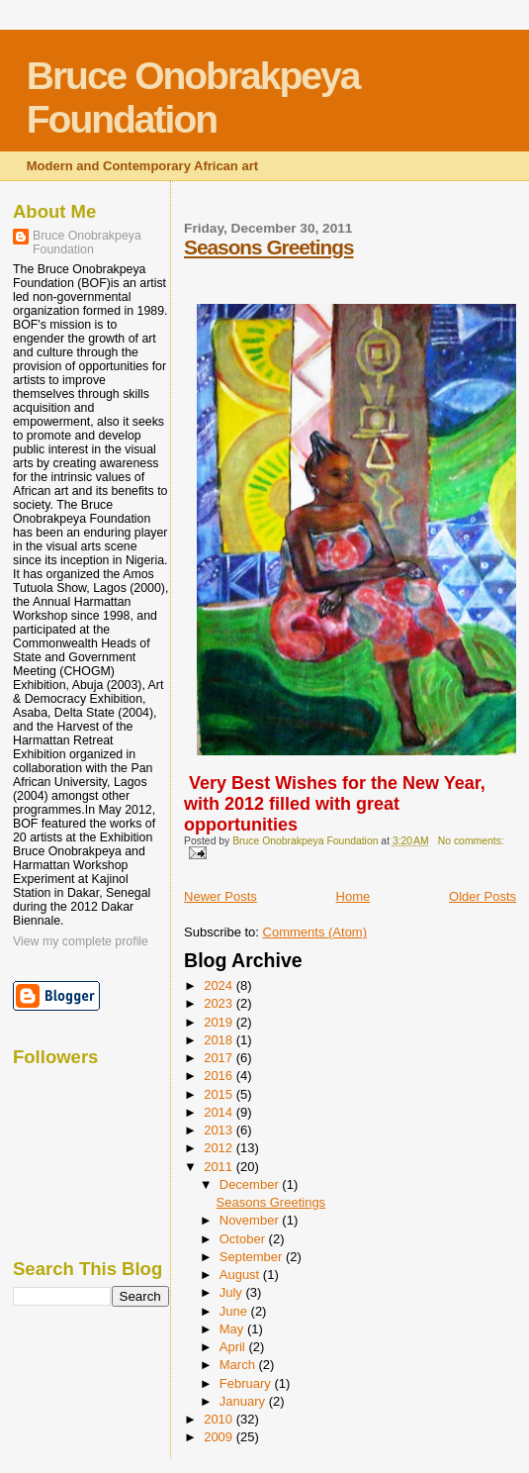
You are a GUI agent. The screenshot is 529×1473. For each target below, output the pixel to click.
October (244, 1238)
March (239, 1364)
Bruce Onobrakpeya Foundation (193, 97)
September (253, 1256)
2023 (220, 1003)
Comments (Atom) (315, 932)
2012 (220, 1147)
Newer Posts (220, 896)
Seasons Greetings (268, 247)
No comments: (471, 840)
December (251, 1184)
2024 (220, 985)
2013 (220, 1130)
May (233, 1329)
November (251, 1220)
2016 (220, 1075)
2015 (220, 1094)
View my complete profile (80, 941)
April (234, 1346)
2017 (220, 1057)
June (235, 1311)
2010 (220, 1419)
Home (353, 896)
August (241, 1274)
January (244, 1401)
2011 (220, 1166)
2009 (220, 1436)
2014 (220, 1112)
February (247, 1383)
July (233, 1292)
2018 (220, 1039)
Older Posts (482, 896)
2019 (220, 1022)
